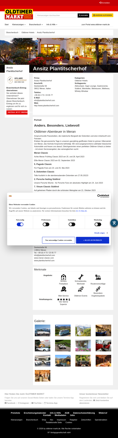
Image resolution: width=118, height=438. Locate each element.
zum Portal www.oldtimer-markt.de (96, 25)
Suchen (83, 15)
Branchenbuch (36, 25)
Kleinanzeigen (18, 25)
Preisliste (15, 413)
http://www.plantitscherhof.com (46, 106)
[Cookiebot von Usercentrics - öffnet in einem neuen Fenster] (99, 196)
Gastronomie (102, 86)
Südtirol (78, 88)
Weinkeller (86, 88)
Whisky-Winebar (81, 91)
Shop (44, 420)
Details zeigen (99, 233)
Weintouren (96, 88)
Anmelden (104, 3)
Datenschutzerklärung (84, 413)
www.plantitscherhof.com (44, 261)
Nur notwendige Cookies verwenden (58, 240)
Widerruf (103, 413)
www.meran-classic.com (44, 258)
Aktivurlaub (79, 86)
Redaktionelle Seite (54, 422)
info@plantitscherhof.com (44, 100)
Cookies (68, 422)
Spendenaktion (101, 420)
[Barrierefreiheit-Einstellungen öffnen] (114, 223)
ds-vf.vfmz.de (81, 211)
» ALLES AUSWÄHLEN (92, 240)
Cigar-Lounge (90, 86)
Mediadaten (60, 415)
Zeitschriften (86, 420)
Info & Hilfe (51, 25)
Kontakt (47, 415)
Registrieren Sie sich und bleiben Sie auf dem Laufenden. (96, 400)
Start (7, 25)
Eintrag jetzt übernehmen (18, 112)
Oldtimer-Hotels (28, 32)
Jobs (72, 415)
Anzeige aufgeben (102, 15)
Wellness (105, 88)
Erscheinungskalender (35, 413)
